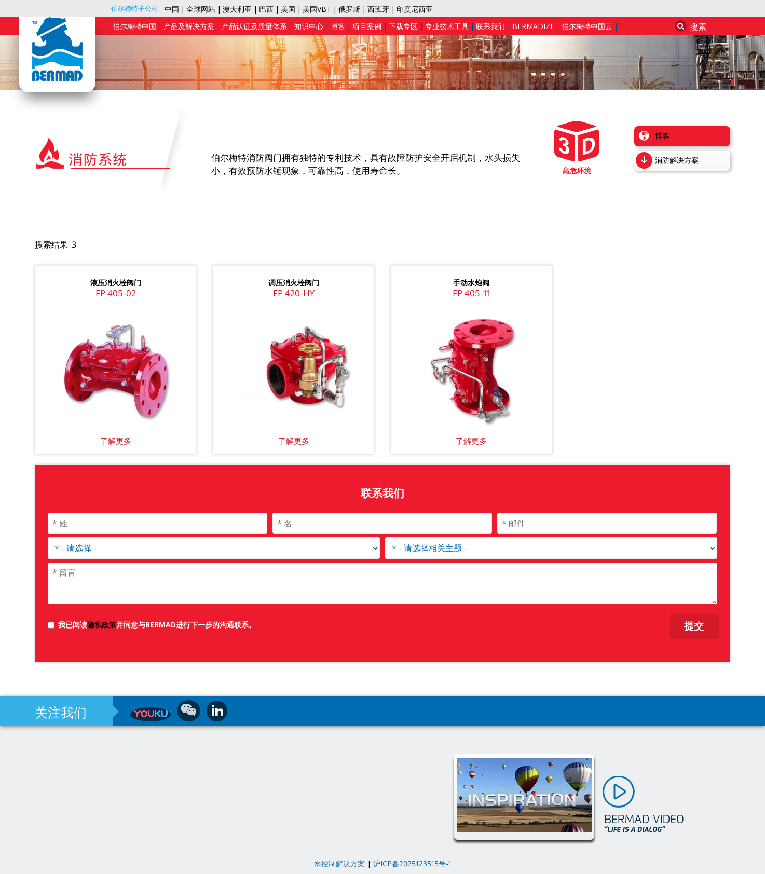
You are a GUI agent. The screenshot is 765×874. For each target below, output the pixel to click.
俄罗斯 (349, 9)
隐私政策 (101, 625)
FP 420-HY (294, 293)
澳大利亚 (237, 9)
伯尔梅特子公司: (135, 8)
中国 (172, 9)
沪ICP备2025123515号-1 (412, 863)
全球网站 (200, 9)
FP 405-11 (471, 293)
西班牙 (378, 9)
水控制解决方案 (339, 863)
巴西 (266, 9)
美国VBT (317, 9)
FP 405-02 (115, 293)
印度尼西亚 (415, 9)
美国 (288, 9)
